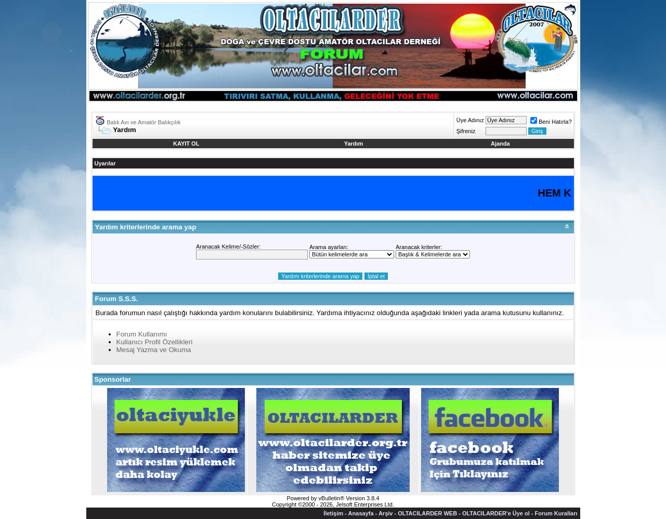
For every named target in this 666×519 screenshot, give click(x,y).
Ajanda (500, 143)
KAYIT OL (186, 143)
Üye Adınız (470, 120)
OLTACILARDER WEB (427, 513)
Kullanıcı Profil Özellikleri (154, 342)
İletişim (333, 513)
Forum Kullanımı (141, 334)
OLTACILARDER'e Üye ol (496, 513)
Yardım (353, 143)
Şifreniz (466, 131)
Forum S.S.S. (116, 299)
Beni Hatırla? (551, 122)
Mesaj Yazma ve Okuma (153, 350)
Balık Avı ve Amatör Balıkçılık (143, 122)
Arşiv (385, 513)
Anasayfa (361, 513)
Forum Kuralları (556, 513)
